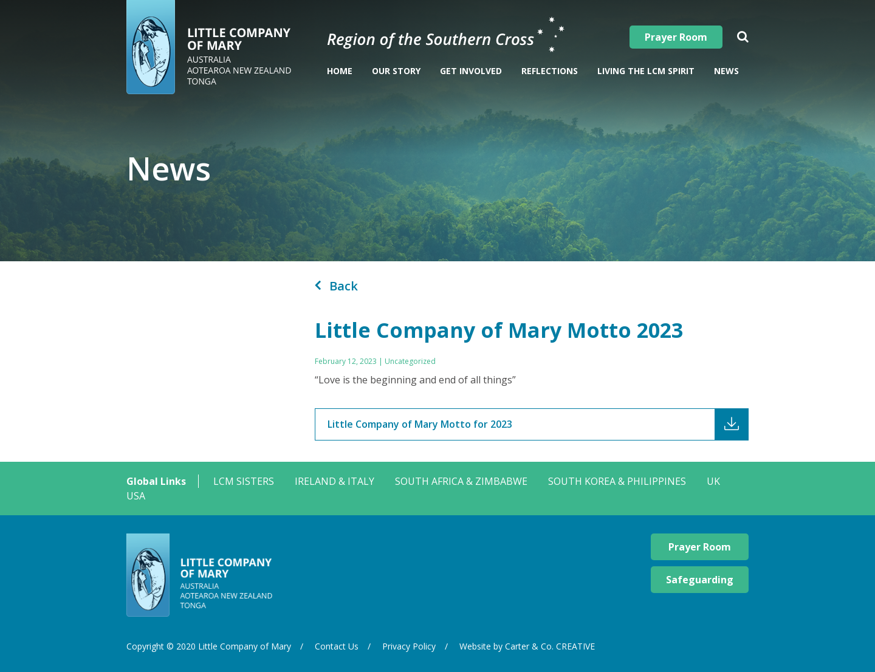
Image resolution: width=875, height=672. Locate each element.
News (726, 71)
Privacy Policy (409, 646)
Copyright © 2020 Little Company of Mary (208, 646)
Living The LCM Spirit (646, 71)
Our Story (396, 71)
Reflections (549, 71)
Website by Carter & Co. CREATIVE (527, 646)
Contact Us (337, 646)
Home (339, 71)
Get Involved (471, 71)
